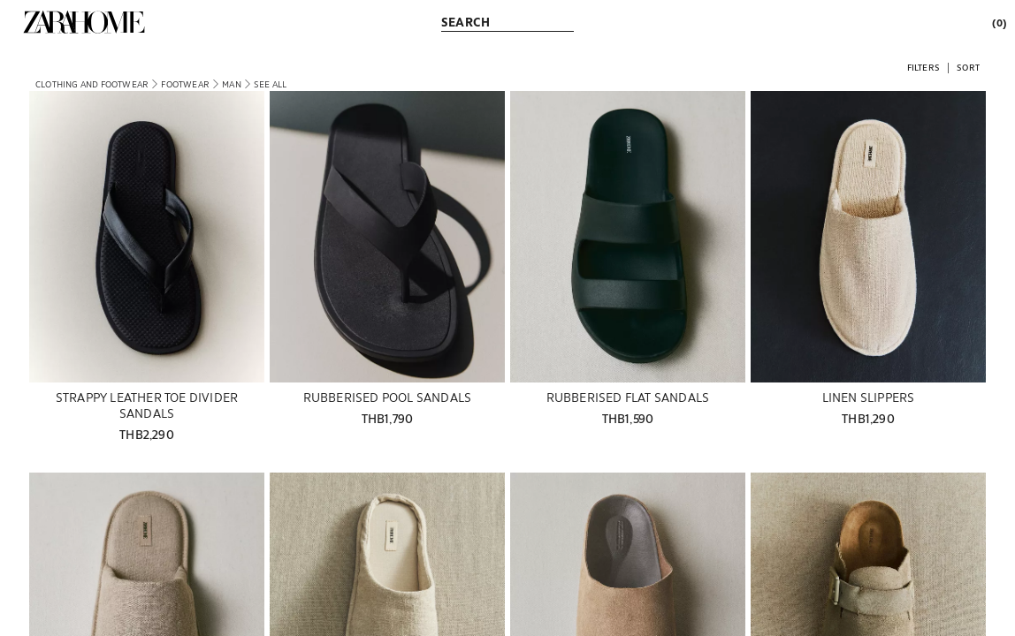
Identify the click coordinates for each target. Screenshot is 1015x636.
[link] (84, 22)
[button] (923, 66)
